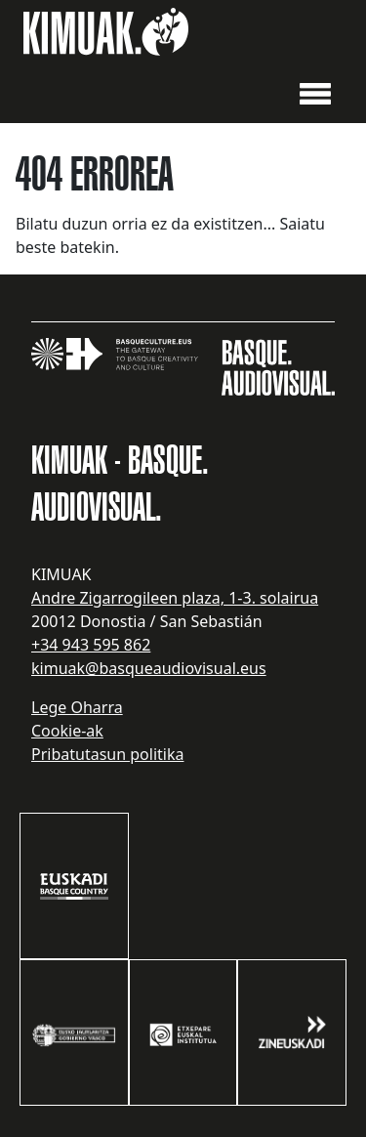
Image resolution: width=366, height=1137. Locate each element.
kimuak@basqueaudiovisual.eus (148, 668)
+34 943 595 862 (90, 644)
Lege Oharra (77, 707)
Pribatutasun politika (107, 754)
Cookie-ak (67, 730)
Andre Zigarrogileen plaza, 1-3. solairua (174, 598)
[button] (315, 92)
